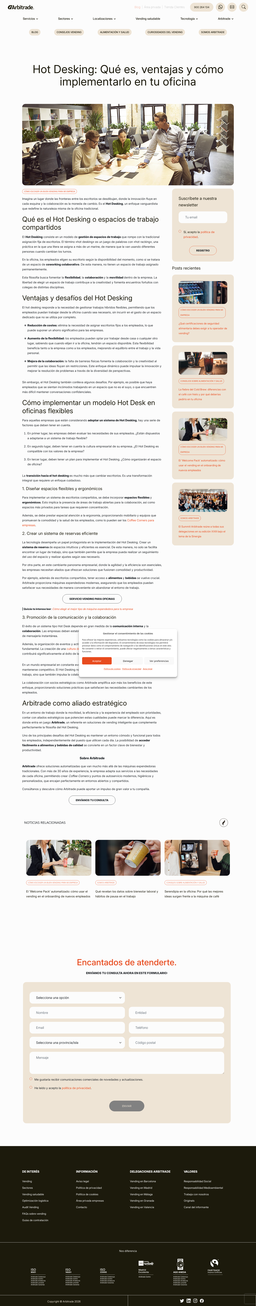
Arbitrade (224, 18)
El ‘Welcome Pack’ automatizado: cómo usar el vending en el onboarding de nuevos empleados (202, 465)
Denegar (128, 660)
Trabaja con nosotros (196, 1194)
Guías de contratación (35, 1220)
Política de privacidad (131, 669)
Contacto (81, 1207)
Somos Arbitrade (212, 32)
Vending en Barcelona (143, 1181)
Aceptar (96, 660)
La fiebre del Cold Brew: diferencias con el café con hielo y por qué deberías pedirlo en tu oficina (202, 394)
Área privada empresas (90, 1200)
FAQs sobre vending (34, 1213)
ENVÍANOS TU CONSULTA (92, 800)
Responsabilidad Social (197, 1181)
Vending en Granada (142, 1200)
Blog (137, 7)
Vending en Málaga (141, 1194)
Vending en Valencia (142, 1207)
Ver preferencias (159, 660)
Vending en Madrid (141, 1187)
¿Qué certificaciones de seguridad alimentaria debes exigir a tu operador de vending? (203, 328)
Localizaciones (103, 18)
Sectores (64, 18)
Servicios (29, 18)
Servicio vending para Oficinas (92, 598)
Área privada (152, 7)
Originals (189, 1200)
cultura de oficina (78, 648)
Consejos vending (69, 32)
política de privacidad (76, 1088)
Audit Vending (30, 1207)
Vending (27, 1181)
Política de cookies (112, 669)
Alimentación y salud (114, 32)
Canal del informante (196, 1207)
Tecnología (187, 18)
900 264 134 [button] (201, 7)
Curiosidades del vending (165, 32)
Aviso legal (147, 669)
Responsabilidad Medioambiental (203, 1187)
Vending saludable (148, 18)
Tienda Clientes (174, 7)
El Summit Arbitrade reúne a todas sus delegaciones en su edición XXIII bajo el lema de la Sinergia (202, 531)
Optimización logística (35, 1200)
